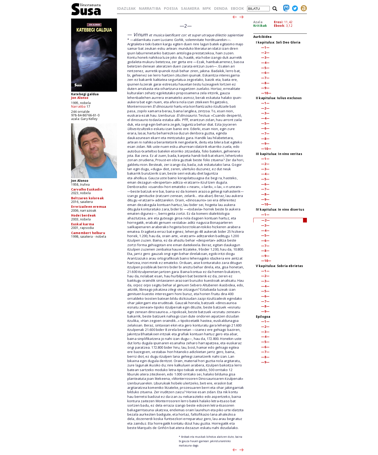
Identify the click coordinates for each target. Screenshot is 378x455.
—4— (265, 63)
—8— (265, 83)
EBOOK (237, 8)
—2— (265, 52)
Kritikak (260, 25)
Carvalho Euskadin (86, 189)
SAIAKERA (190, 8)
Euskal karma (82, 224)
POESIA (171, 8)
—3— (265, 57)
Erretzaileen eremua (88, 206)
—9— (265, 88)
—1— (265, 47)
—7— (265, 78)
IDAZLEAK (126, 8)
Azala (258, 22)
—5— (265, 68)
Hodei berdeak (83, 215)
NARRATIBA (150, 8)
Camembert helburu (88, 233)
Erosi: (278, 22)
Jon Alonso (80, 98)
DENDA (221, 8)
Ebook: (279, 25)
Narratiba (78, 106)
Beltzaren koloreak (87, 198)
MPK (207, 8)
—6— (265, 73)
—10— (266, 93)
